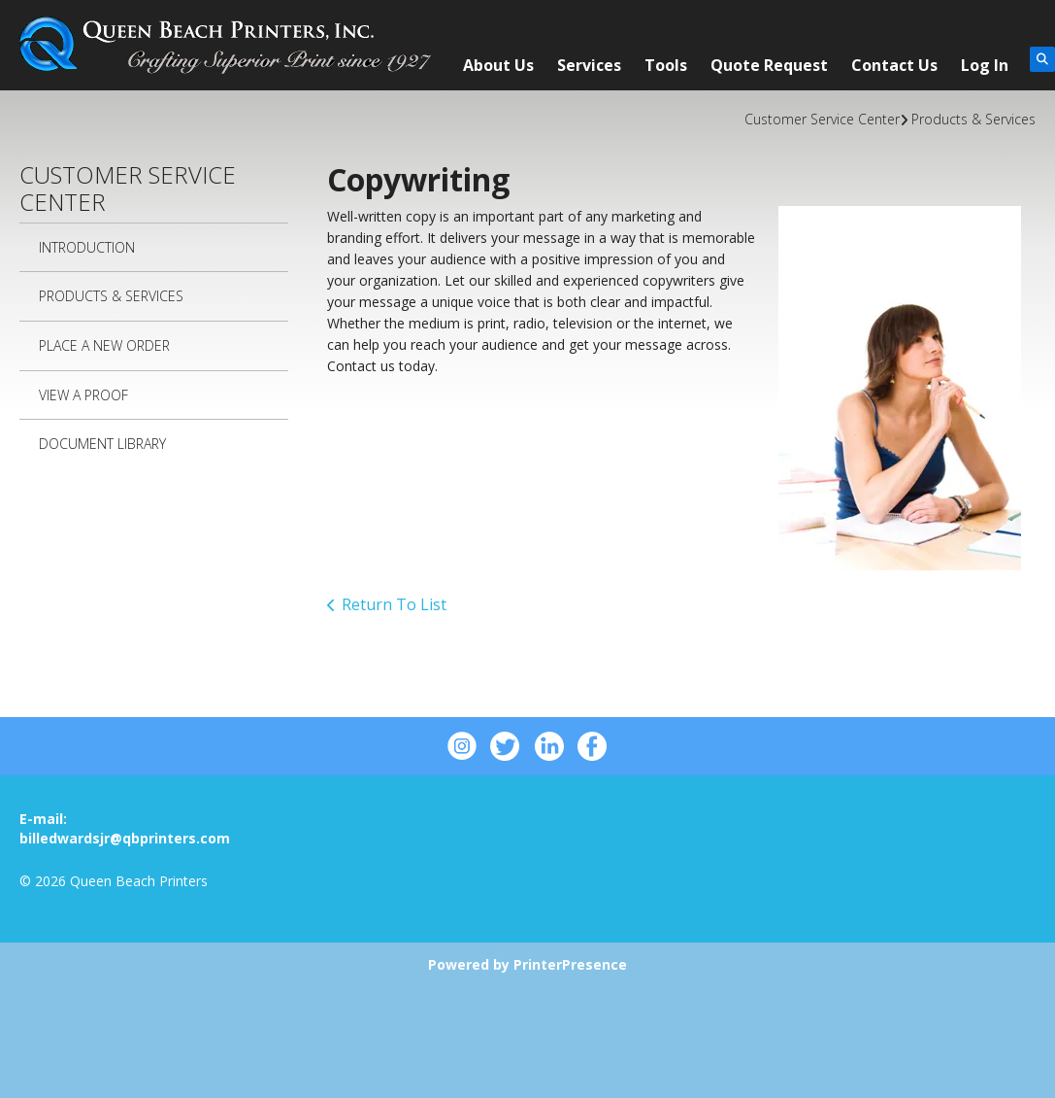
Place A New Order (104, 345)
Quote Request (769, 65)
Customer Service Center (822, 119)
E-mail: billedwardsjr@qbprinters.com (124, 828)
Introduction (87, 247)
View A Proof (83, 395)
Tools (665, 65)
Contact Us (894, 65)
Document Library (102, 443)
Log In (984, 65)
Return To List (394, 604)
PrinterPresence (570, 964)
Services (589, 65)
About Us (498, 65)
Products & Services (973, 119)
